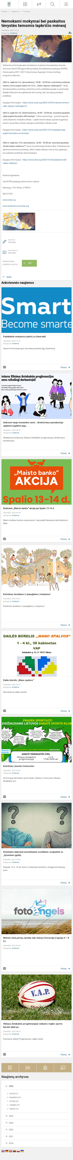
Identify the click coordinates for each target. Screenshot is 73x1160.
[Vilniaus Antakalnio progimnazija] (9, 4)
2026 (11, 1086)
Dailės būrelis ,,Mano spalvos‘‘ (18, 680)
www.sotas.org (9, 200)
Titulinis (4, 11)
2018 (11, 1143)
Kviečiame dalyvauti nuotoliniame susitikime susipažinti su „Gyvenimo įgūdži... (33, 854)
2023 (11, 1130)
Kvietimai (26, 11)
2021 (11, 1136)
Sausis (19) (14, 1109)
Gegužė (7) (14, 1094)
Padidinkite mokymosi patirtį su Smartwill (24, 336)
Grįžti (9, 277)
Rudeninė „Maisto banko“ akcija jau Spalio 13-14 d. (28, 508)
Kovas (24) (14, 1101)
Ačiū (28, 263)
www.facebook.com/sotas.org (16, 206)
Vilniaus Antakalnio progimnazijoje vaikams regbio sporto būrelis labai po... (32, 1025)
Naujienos (15, 11)
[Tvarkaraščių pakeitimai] (39, 4)
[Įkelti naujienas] (25, 4)
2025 (11, 1116)
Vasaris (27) (15, 1105)
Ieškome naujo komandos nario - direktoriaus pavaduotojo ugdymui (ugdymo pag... (33, 424)
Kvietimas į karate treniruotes (18, 766)
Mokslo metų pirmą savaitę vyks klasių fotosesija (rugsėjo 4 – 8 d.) (36, 939)
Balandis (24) (15, 1097)
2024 (11, 1123)
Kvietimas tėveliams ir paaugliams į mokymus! (26, 594)
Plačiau (64, 367)
